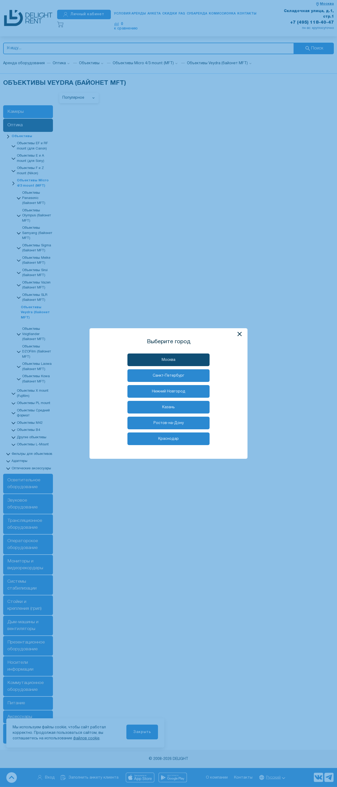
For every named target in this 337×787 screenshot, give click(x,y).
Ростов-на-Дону (168, 423)
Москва (168, 360)
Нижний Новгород (168, 391)
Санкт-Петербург (168, 375)
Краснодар (168, 439)
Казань (168, 407)
